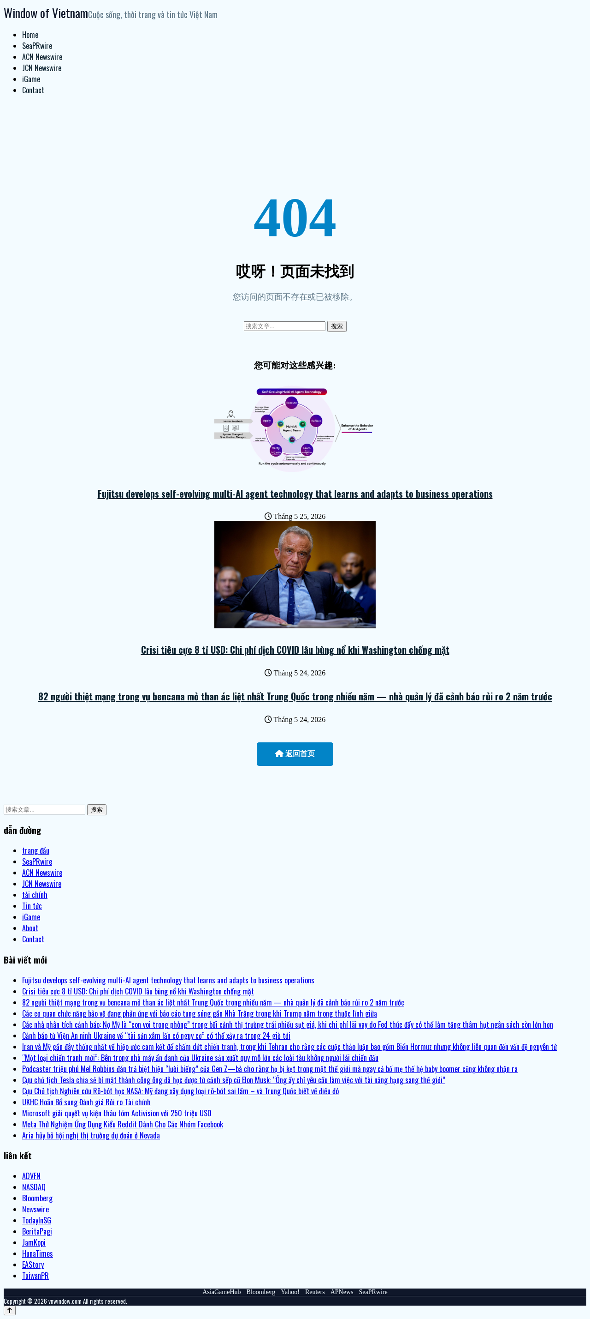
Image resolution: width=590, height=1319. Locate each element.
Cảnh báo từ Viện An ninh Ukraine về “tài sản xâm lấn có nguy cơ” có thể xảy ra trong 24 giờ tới (156, 1035)
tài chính (34, 894)
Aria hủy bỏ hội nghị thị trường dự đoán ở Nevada (91, 1135)
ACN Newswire (42, 56)
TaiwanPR (35, 1275)
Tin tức (32, 905)
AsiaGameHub (221, 1292)
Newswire (35, 1209)
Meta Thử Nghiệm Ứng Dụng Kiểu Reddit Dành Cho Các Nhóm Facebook (122, 1124)
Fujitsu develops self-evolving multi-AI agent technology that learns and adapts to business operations (295, 493)
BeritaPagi (37, 1231)
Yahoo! (290, 1292)
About (30, 928)
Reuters (315, 1292)
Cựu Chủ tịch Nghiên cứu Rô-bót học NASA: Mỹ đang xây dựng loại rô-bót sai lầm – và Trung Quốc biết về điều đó (180, 1090)
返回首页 (295, 754)
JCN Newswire (41, 67)
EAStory (33, 1264)
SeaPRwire (37, 45)
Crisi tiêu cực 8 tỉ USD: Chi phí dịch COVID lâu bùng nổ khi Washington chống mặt (295, 649)
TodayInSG (36, 1220)
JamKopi (34, 1242)
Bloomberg (37, 1198)
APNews (342, 1292)
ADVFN (31, 1175)
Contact (33, 90)
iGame (31, 78)
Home (30, 34)
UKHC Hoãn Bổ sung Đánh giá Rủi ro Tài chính (86, 1102)
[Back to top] (10, 1310)
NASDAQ (34, 1187)
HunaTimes (37, 1253)
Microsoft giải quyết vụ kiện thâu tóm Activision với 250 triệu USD (117, 1113)
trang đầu (35, 850)
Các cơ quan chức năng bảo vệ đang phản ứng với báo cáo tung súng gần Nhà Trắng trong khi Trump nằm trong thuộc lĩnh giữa (199, 1013)
